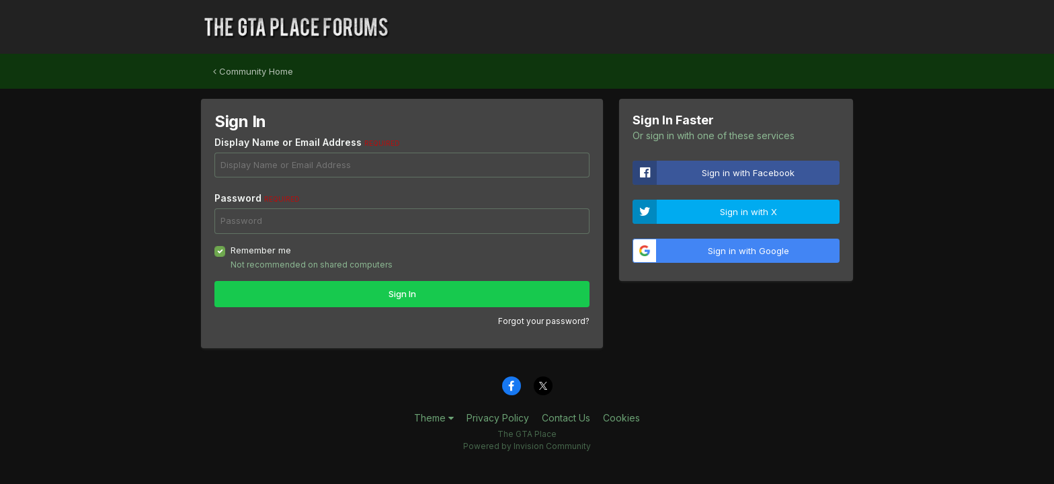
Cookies (621, 418)
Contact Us (566, 418)
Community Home (253, 71)
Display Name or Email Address (307, 142)
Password (257, 198)
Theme (434, 418)
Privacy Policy (498, 418)
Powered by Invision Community (527, 446)
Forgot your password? (544, 321)
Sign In (402, 293)
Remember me (261, 250)
